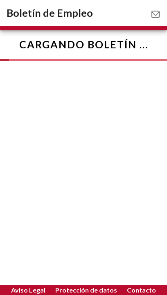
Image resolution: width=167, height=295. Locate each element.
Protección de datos (86, 290)
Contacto (141, 290)
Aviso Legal (28, 290)
